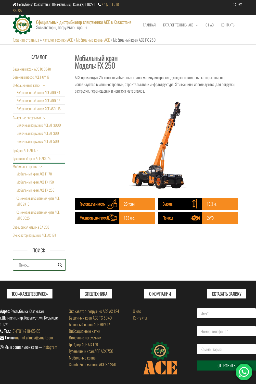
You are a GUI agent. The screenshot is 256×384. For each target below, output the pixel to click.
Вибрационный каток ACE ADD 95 (38, 100)
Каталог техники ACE (178, 24)
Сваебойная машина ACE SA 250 (92, 364)
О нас (209, 24)
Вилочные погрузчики (27, 117)
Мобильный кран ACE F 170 (34, 173)
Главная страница (26, 40)
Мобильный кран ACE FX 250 (35, 190)
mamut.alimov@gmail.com (34, 337)
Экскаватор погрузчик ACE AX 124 (34, 235)
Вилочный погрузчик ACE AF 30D (37, 133)
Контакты (228, 24)
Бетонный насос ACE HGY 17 (31, 77)
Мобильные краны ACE (93, 40)
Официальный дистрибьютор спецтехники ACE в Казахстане (83, 22)
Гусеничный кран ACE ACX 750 (32, 158)
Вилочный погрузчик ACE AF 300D (38, 125)
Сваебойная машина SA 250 (31, 227)
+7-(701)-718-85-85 (25, 331)
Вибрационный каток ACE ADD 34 (38, 92)
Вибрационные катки (26, 85)
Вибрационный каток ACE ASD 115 (38, 108)
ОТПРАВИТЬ (226, 365)
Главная (149, 24)
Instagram (50, 347)
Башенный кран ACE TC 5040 (32, 69)
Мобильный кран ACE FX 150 (35, 182)
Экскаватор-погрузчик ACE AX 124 (94, 311)
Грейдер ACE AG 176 (25, 150)
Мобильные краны (25, 166)
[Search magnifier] (60, 264)
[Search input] (37, 264)
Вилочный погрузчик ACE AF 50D (37, 141)
